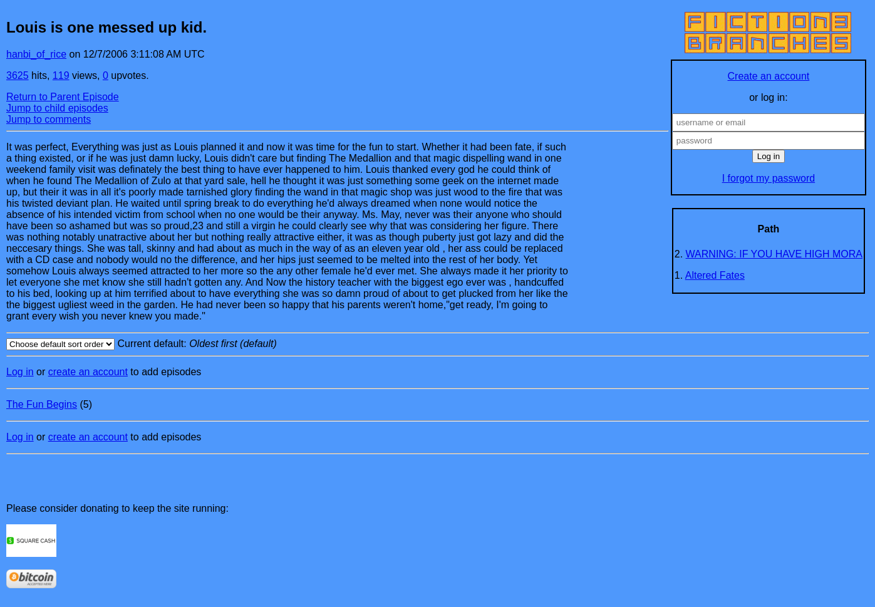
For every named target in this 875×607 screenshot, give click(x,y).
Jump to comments (48, 119)
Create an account (769, 76)
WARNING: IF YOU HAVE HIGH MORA (774, 254)
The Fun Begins (41, 404)
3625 (17, 75)
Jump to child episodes (57, 108)
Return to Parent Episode (62, 96)
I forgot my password (768, 178)
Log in (20, 371)
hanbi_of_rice (36, 54)
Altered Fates (715, 275)
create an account (88, 371)
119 (61, 75)
